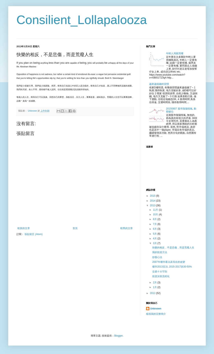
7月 (155, 224)
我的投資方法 (159, 252)
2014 (153, 200)
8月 (155, 219)
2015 (153, 195)
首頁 (75, 228)
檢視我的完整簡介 (156, 313)
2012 (153, 293)
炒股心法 (157, 257)
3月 (155, 243)
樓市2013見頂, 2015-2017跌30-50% (172, 266)
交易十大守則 (159, 271)
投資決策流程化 (161, 276)
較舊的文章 (126, 228)
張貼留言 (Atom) (33, 234)
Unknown (155, 308)
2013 (153, 205)
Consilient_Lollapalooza (81, 20)
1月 (155, 287)
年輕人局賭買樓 (174, 53)
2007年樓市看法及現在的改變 (168, 262)
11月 (156, 209)
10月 (156, 214)
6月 (155, 228)
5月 (155, 233)
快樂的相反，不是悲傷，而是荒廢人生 (173, 247)
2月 (155, 282)
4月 (155, 238)
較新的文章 (23, 228)
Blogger (118, 335)
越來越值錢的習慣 (159, 84)
